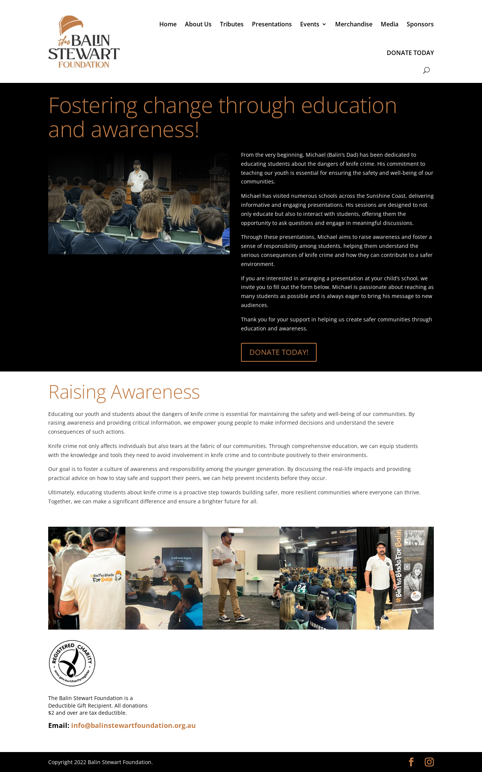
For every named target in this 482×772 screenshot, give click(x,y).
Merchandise (353, 24)
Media (389, 24)
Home (168, 24)
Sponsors (420, 24)
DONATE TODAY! (278, 352)
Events (309, 24)
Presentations (272, 24)
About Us (198, 24)
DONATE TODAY (410, 53)
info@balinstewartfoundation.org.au (133, 725)
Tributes (232, 24)
